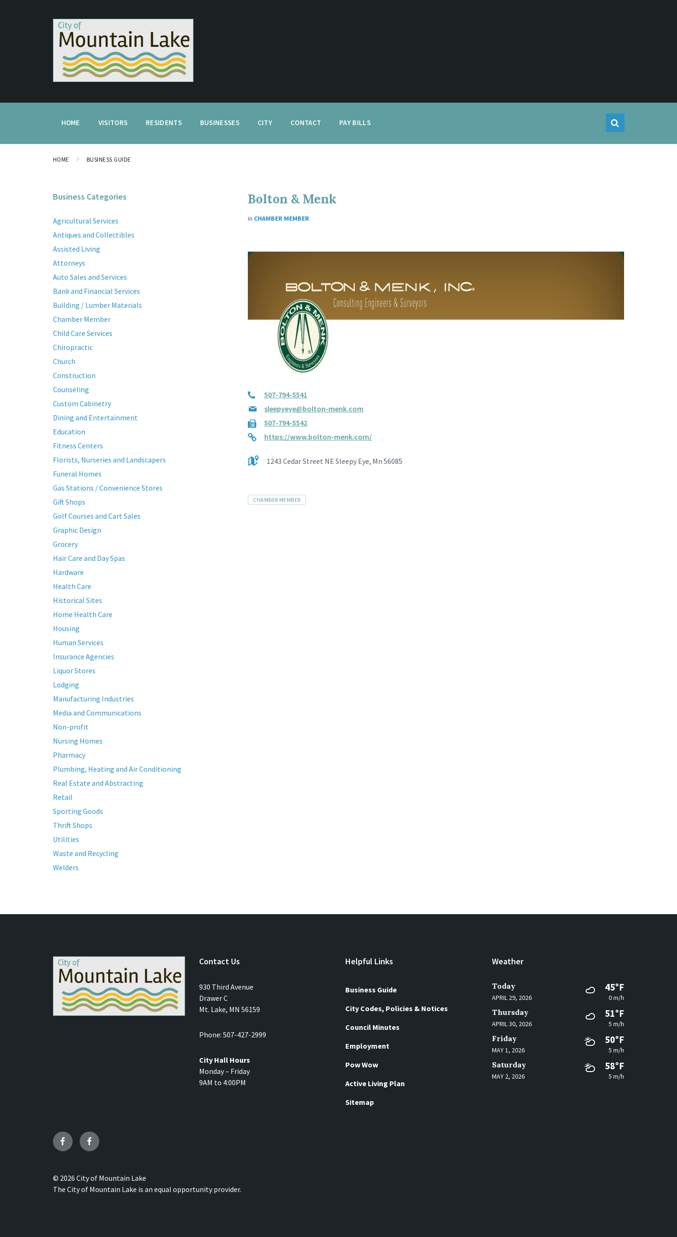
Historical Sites (77, 600)
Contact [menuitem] (305, 122)
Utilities (66, 839)
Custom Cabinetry (82, 403)
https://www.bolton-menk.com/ (318, 436)
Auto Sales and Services (90, 277)
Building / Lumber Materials (97, 305)
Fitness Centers (78, 445)
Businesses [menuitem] (219, 122)
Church (64, 361)
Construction (74, 375)
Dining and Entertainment (95, 417)
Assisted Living (76, 248)
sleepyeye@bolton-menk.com (314, 408)
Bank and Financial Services (96, 291)
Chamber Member (281, 218)
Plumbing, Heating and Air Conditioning (117, 769)
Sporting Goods (78, 811)
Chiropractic (73, 347)
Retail (63, 797)
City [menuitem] (265, 122)
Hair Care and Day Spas (89, 558)
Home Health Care (82, 614)
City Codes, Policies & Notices (396, 1008)
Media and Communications (97, 712)
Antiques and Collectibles (93, 234)
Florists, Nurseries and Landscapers (109, 459)
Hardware (68, 572)
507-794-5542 (285, 422)
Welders (66, 867)
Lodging (66, 684)
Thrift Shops (72, 825)
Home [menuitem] (70, 122)
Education (69, 431)
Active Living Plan (375, 1083)
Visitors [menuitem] (112, 122)
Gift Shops (69, 502)
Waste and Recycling (86, 853)
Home (61, 160)
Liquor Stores (74, 670)
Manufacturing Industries (93, 698)
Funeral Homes (77, 473)
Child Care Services (82, 333)
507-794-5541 (285, 394)
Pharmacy (69, 755)
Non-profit (71, 726)
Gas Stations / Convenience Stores (108, 487)
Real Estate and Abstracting (98, 783)
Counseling (71, 389)
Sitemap (359, 1102)
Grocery (65, 544)
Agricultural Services (86, 220)
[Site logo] (123, 79)
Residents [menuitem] (164, 122)
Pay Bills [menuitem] (355, 122)
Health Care (72, 586)
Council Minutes (372, 1027)
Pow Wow (361, 1064)
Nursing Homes (78, 740)
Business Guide (109, 160)
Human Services (78, 642)
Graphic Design (77, 530)
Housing (66, 628)
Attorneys (69, 263)
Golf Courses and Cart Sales (97, 516)
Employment (367, 1046)
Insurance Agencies (83, 656)
